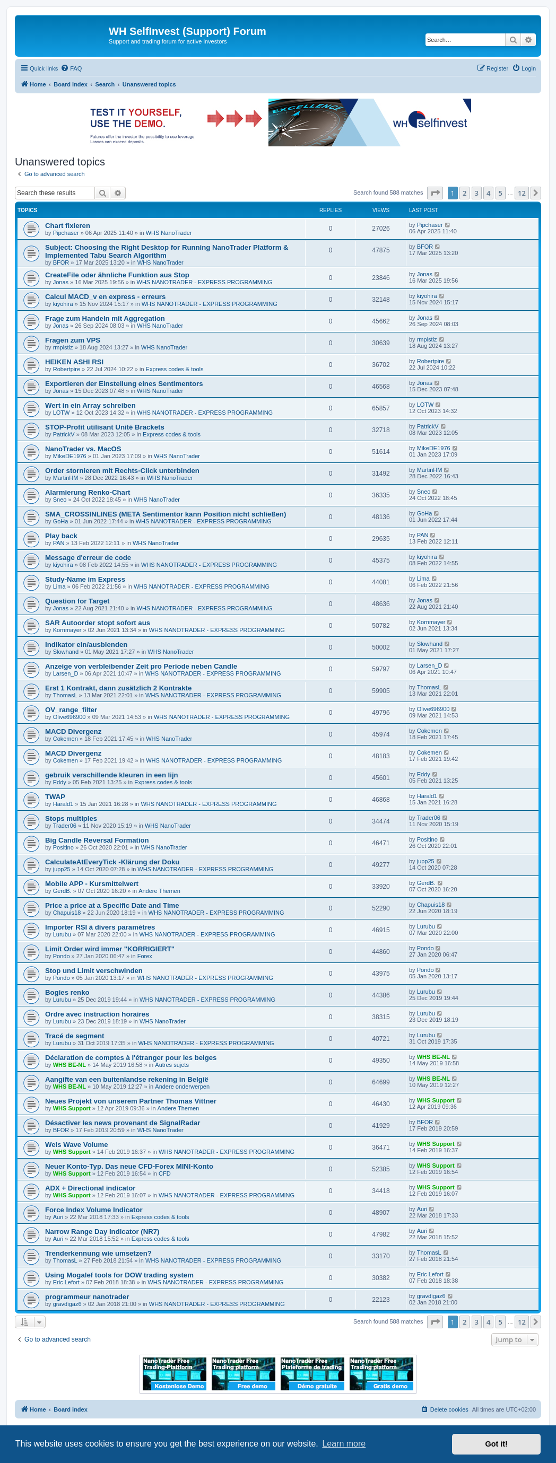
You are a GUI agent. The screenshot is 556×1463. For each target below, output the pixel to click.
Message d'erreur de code (88, 558)
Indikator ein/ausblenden (86, 645)
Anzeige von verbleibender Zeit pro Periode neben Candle (141, 666)
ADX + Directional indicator (90, 1188)
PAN (59, 543)
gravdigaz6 (67, 1304)
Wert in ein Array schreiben (90, 405)
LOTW (61, 412)
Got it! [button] (496, 1444)
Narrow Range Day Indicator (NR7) (102, 1232)
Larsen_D (66, 673)
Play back (61, 536)
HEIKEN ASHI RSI (74, 362)
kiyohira (63, 304)
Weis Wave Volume (76, 1145)
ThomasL (65, 695)
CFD (165, 1173)
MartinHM (66, 478)
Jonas (60, 282)
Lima (59, 586)
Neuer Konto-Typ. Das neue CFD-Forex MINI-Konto (129, 1166)
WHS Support (72, 1108)
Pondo (61, 956)
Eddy (59, 782)
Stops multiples (71, 818)
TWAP (55, 797)
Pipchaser (66, 233)
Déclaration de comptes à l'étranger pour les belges (130, 1058)
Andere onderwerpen (182, 1086)
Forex (144, 956)
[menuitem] (71, 68)
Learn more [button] (344, 1443)
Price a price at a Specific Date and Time (112, 905)
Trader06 (64, 825)
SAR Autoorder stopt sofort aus (97, 623)
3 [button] (477, 193)
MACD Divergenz (73, 731)
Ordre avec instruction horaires (97, 1014)
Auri (58, 1217)
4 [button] (488, 193)
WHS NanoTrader (169, 233)
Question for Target (77, 601)
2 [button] (464, 193)
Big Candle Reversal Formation (97, 840)
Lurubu (62, 934)
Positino (63, 847)
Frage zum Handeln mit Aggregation (105, 318)
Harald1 (63, 804)
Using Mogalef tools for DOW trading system (119, 1275)
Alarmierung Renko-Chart (87, 492)
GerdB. (62, 891)
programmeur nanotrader (87, 1297)
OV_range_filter (71, 710)
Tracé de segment (74, 1036)
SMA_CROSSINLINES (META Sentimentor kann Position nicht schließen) (165, 514)
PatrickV (64, 434)
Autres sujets (172, 1065)
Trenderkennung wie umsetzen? (98, 1253)
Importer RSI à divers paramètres (100, 927)
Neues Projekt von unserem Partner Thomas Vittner (130, 1101)
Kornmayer (67, 630)
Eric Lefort (66, 1282)
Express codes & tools (175, 369)
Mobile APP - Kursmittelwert (91, 884)
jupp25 (62, 869)
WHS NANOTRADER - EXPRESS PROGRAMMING (205, 282)
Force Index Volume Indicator (94, 1210)
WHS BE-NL (69, 1065)
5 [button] (500, 193)
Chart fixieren (67, 226)
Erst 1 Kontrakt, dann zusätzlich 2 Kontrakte (118, 688)
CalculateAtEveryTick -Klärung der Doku (112, 862)
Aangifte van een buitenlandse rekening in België (127, 1079)
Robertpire (66, 369)
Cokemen (65, 738)
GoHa (60, 521)
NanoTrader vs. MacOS (83, 449)
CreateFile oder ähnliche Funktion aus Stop (117, 275)
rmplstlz (63, 347)
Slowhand (66, 652)
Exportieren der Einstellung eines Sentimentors (124, 384)
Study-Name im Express (85, 579)
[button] (435, 193)
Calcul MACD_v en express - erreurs (105, 297)
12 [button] (522, 193)
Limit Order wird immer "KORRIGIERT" (110, 949)
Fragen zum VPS (72, 340)
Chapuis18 (67, 912)
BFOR (61, 262)
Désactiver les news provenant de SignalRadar (122, 1123)
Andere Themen (159, 891)
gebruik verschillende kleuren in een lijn (111, 775)
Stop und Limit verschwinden (94, 971)
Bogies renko (67, 992)
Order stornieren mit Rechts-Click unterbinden (122, 471)
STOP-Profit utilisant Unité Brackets (104, 427)
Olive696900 (69, 717)
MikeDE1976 (69, 456)
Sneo (60, 499)
